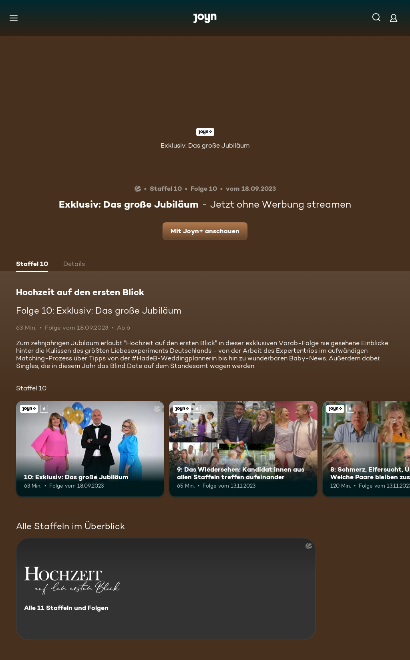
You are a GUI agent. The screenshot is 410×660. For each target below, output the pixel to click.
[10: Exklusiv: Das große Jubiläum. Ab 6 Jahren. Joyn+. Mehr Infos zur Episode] (90, 449)
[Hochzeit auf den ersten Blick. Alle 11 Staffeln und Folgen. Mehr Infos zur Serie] (166, 589)
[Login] (393, 18)
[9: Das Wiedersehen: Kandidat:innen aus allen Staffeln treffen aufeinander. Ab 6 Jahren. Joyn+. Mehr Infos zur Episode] (243, 449)
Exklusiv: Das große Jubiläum (205, 145)
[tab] (32, 265)
